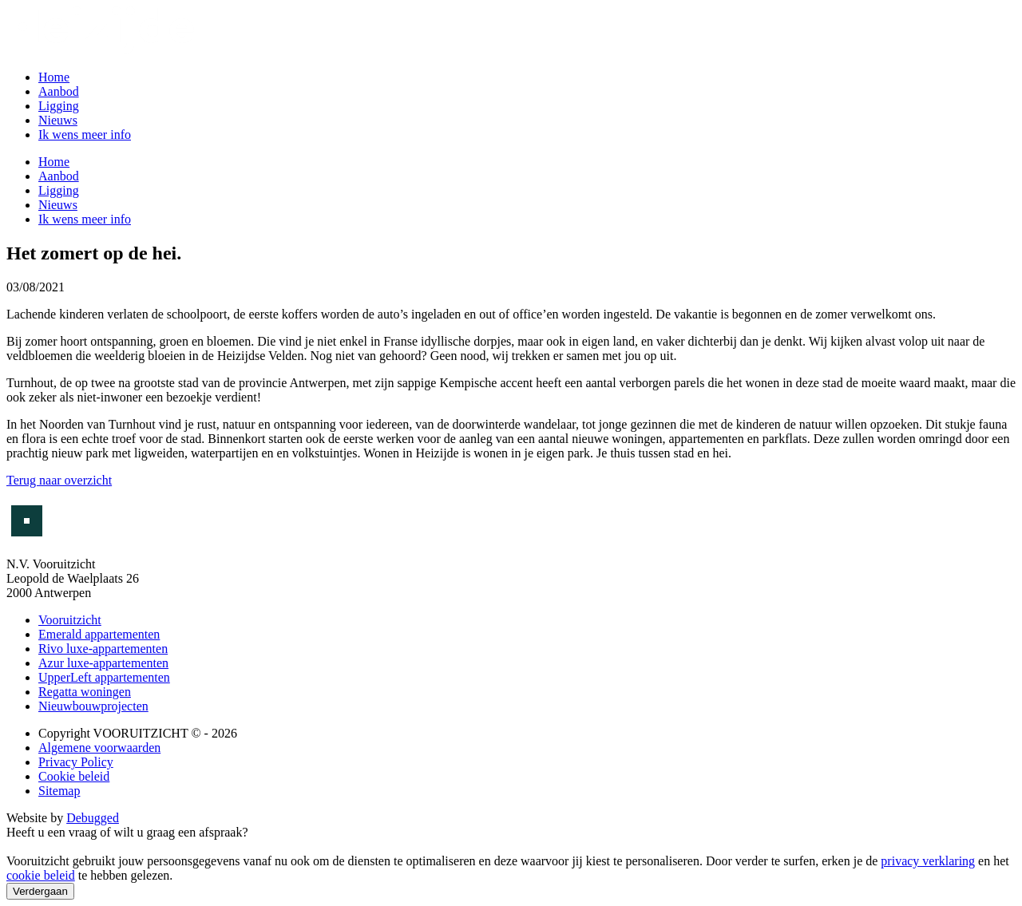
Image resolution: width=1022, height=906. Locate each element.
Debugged (92, 818)
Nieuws (57, 120)
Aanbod (58, 91)
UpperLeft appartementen (104, 677)
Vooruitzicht (69, 620)
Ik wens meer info (84, 134)
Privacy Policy (75, 762)
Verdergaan (40, 891)
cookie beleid (40, 875)
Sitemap (59, 790)
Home (53, 77)
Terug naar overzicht (59, 480)
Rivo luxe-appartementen (103, 648)
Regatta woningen (84, 691)
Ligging (58, 106)
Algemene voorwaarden (99, 747)
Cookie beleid (73, 776)
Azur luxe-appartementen (103, 663)
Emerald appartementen (99, 634)
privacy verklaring (928, 861)
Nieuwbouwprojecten (93, 706)
